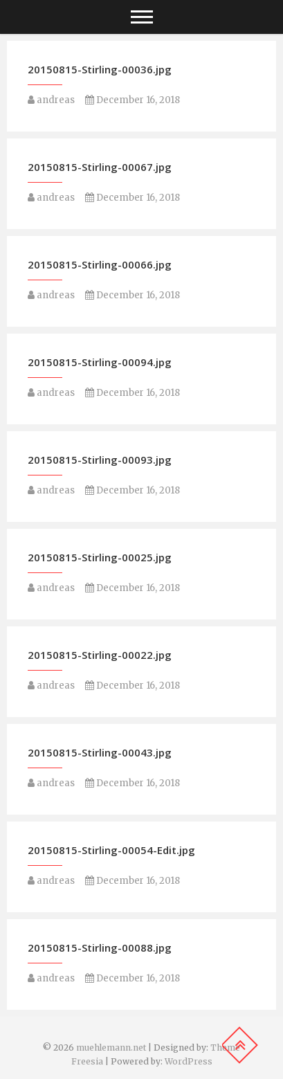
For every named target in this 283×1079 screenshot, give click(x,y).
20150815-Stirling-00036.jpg (100, 69)
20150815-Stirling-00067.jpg (100, 167)
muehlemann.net (111, 1047)
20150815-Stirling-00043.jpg (100, 752)
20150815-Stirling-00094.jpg (100, 362)
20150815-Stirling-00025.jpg (100, 557)
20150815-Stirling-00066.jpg (100, 264)
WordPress (188, 1061)
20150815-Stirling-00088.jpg (100, 947)
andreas (51, 100)
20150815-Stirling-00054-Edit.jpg (111, 850)
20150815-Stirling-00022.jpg (100, 655)
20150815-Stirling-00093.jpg (100, 459)
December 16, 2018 (132, 100)
